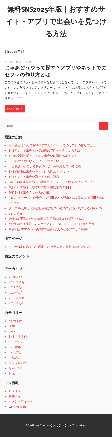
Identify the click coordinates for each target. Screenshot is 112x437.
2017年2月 (16, 287)
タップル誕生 (18, 363)
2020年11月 (17, 282)
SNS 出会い (16, 342)
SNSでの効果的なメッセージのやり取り (35, 161)
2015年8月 (16, 303)
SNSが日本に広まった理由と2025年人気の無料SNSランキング (50, 247)
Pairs (12, 331)
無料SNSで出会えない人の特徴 (29, 192)
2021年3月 (16, 277)
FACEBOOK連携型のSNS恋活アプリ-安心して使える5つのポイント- (53, 182)
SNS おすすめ (18, 336)
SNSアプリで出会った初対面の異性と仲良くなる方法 (44, 150)
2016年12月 (17, 298)
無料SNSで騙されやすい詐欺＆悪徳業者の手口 (40, 187)
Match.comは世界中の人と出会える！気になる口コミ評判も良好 (51, 224)
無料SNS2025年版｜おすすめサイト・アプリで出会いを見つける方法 (56, 21)
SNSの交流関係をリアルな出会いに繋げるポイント (43, 155)
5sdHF (28, 62)
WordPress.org (18, 406)
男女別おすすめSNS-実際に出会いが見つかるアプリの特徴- (48, 229)
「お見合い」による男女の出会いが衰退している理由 (45, 166)
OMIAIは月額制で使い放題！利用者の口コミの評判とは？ (47, 218)
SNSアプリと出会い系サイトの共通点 (34, 176)
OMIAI (12, 326)
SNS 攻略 (15, 347)
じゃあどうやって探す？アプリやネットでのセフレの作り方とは (52, 145)
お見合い (15, 357)
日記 (12, 373)
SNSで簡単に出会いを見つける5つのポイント (39, 171)
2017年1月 (16, 292)
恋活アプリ (16, 368)
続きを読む (13, 108)
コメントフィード (21, 401)
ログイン (15, 391)
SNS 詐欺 (15, 352)
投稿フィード (18, 396)
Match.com (15, 321)
